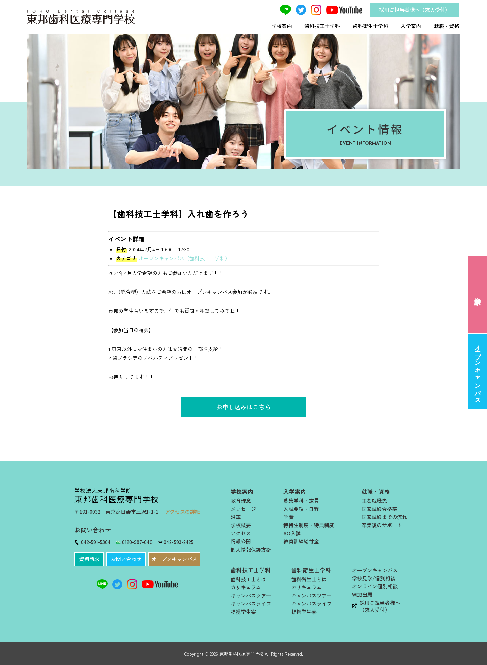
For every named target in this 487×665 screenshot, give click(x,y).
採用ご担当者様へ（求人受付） (414, 9)
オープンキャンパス (477, 371)
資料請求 (477, 294)
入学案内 (411, 25)
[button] (89, 559)
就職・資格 (446, 25)
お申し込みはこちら (243, 406)
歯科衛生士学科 (370, 25)
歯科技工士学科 (322, 25)
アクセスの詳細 (182, 511)
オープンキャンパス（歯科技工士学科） (184, 258)
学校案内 (282, 25)
